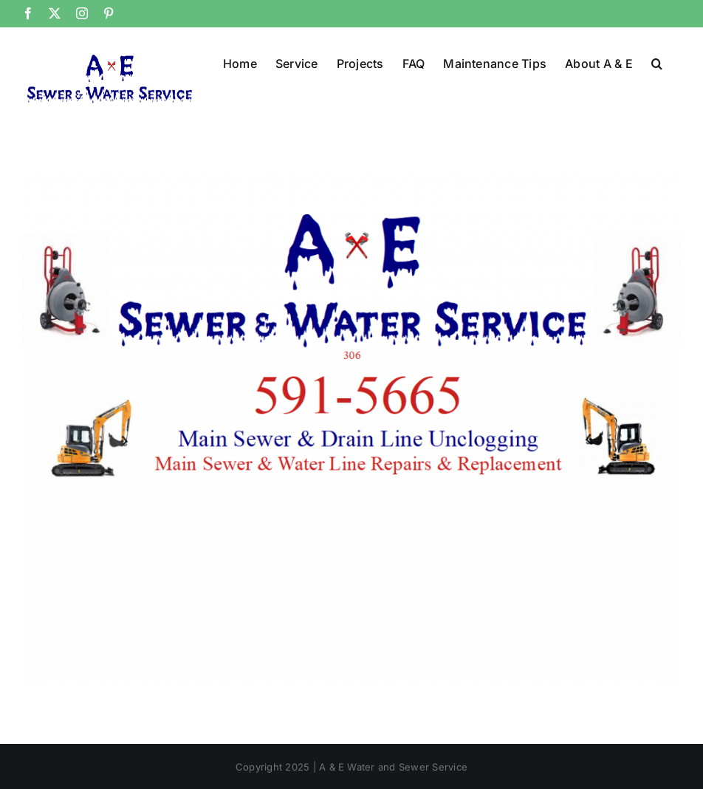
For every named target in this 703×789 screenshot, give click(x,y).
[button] (656, 62)
